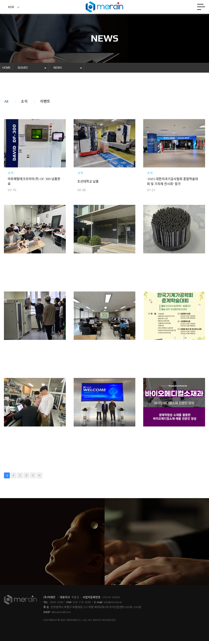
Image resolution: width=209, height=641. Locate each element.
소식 (24, 101)
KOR (11, 7)
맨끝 (39, 475)
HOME (6, 67)
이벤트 (45, 101)
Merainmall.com (61, 612)
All (6, 101)
